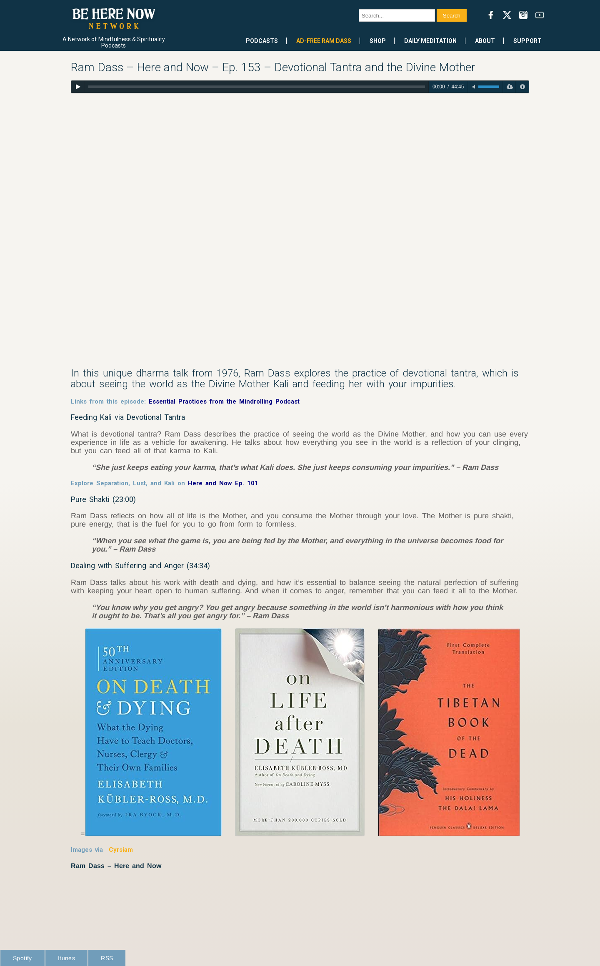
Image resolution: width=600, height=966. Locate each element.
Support (527, 41)
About (485, 41)
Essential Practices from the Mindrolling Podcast (224, 401)
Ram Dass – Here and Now (116, 865)
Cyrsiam (121, 849)
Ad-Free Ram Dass (323, 41)
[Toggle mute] (474, 87)
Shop (378, 41)
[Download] (509, 87)
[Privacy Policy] (522, 87)
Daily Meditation (430, 41)
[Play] (77, 87)
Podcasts (262, 41)
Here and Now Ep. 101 (223, 483)
